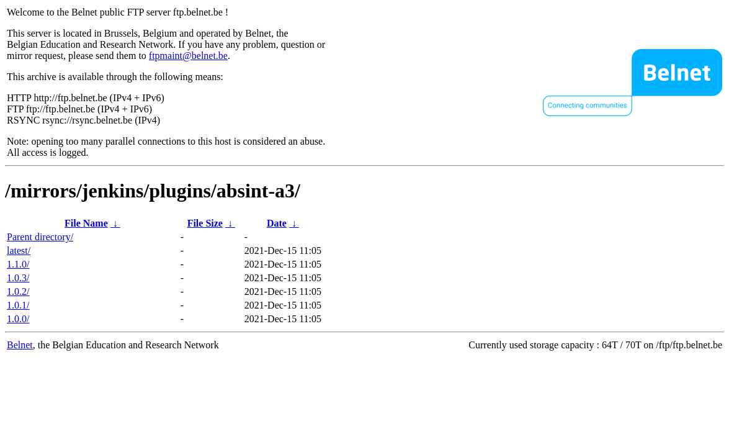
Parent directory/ (40, 237)
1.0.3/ (18, 278)
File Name (86, 223)
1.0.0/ (18, 319)
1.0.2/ (18, 291)
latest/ (18, 250)
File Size (205, 223)
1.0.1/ (18, 305)
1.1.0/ (18, 264)
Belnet (20, 345)
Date (277, 223)
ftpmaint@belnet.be (188, 55)
